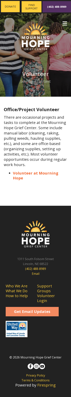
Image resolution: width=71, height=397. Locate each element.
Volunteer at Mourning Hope (35, 176)
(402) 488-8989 (56, 6)
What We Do (16, 290)
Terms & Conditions (35, 380)
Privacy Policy (35, 375)
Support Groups (44, 288)
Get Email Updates (32, 311)
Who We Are (16, 285)
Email (35, 274)
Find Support (31, 6)
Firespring (46, 385)
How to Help (17, 295)
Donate (10, 6)
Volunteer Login (46, 298)
